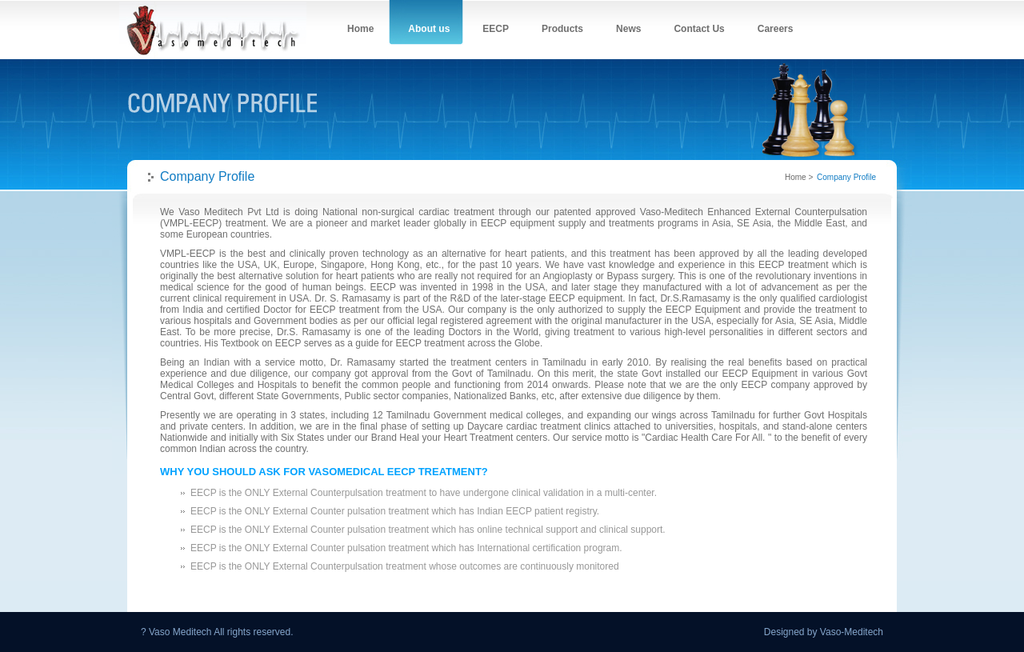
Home (795, 177)
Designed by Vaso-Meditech (823, 632)
